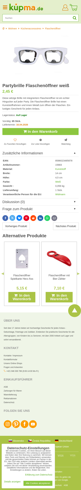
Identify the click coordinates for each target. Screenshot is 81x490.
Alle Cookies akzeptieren (38, 483)
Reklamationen (10, 398)
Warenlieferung (10, 395)
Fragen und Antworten (13, 367)
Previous (2, 273)
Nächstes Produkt (66, 226)
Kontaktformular (10, 359)
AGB (6, 387)
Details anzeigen (12, 481)
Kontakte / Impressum (13, 356)
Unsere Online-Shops (13, 363)
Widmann (60, 194)
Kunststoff (60, 169)
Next (78, 273)
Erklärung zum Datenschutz (38, 475)
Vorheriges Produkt (16, 226)
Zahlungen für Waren (13, 391)
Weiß (58, 181)
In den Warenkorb (40, 132)
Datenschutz (9, 402)
